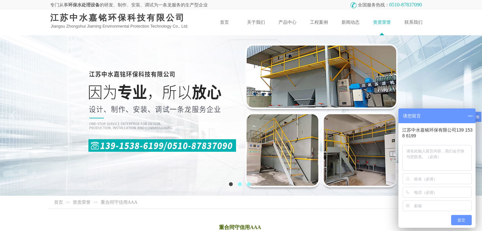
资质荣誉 (82, 202)
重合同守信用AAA (119, 202)
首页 (58, 202)
